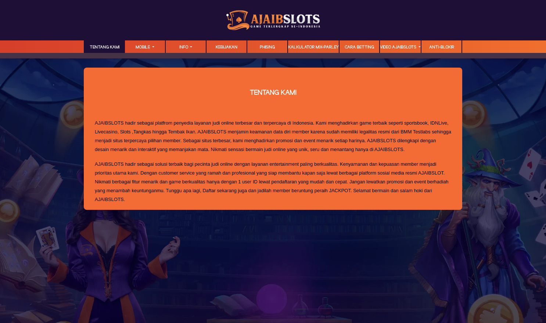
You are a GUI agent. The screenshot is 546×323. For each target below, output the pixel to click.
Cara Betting (359, 47)
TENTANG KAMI (104, 47)
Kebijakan (226, 47)
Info (184, 47)
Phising (267, 47)
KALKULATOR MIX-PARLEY (313, 47)
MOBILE (143, 47)
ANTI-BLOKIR (441, 47)
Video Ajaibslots (398, 47)
